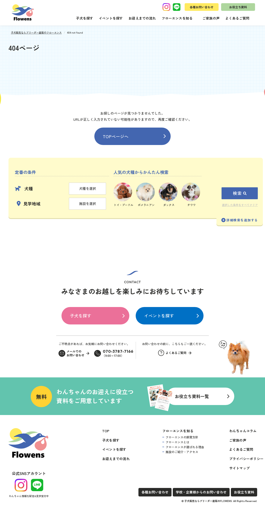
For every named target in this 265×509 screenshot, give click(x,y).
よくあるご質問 (237, 18)
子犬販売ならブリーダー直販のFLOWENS (208, 501)
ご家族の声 (211, 18)
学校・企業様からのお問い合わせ (201, 492)
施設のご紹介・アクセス (182, 452)
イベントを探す (111, 18)
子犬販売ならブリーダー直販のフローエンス (36, 32)
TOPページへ (115, 136)
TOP (105, 430)
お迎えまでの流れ (142, 18)
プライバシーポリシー (246, 458)
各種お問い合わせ (201, 7)
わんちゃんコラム (243, 430)
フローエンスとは (177, 442)
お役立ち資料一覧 (192, 396)
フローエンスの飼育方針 (182, 437)
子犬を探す (84, 18)
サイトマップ (239, 468)
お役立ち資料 (238, 7)
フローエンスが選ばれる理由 (185, 447)
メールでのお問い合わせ (75, 353)
